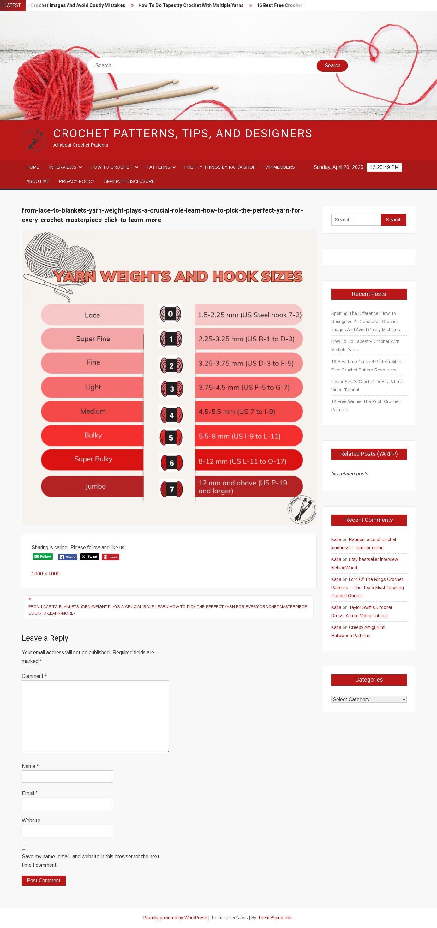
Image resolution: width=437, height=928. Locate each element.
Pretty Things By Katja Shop (220, 167)
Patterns (158, 167)
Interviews (62, 167)
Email (30, 793)
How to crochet (112, 167)
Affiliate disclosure (129, 181)
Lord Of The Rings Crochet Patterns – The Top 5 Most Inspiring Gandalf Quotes (367, 587)
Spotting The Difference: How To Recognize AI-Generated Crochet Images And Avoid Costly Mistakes (365, 321)
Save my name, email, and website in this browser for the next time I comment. (90, 861)
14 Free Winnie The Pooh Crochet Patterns (365, 405)
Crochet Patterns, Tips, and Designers (183, 133)
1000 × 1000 (46, 573)
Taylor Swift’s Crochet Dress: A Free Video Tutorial (367, 385)
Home (33, 167)
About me (38, 181)
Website (31, 820)
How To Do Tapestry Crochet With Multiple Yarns (195, 5)
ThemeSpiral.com (275, 917)
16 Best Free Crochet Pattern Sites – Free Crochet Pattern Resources (368, 365)
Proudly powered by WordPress (175, 917)
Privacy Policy (77, 181)
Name (30, 766)
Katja (336, 539)
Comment (34, 676)
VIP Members (280, 167)
